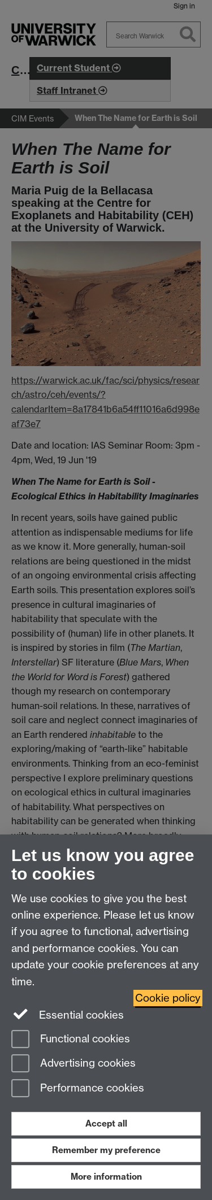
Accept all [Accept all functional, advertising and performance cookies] (106, 1123)
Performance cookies (77, 1089)
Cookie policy (168, 998)
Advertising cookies (73, 1064)
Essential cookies (67, 1014)
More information (106, 1176)
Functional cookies (70, 1039)
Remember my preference (106, 1150)
